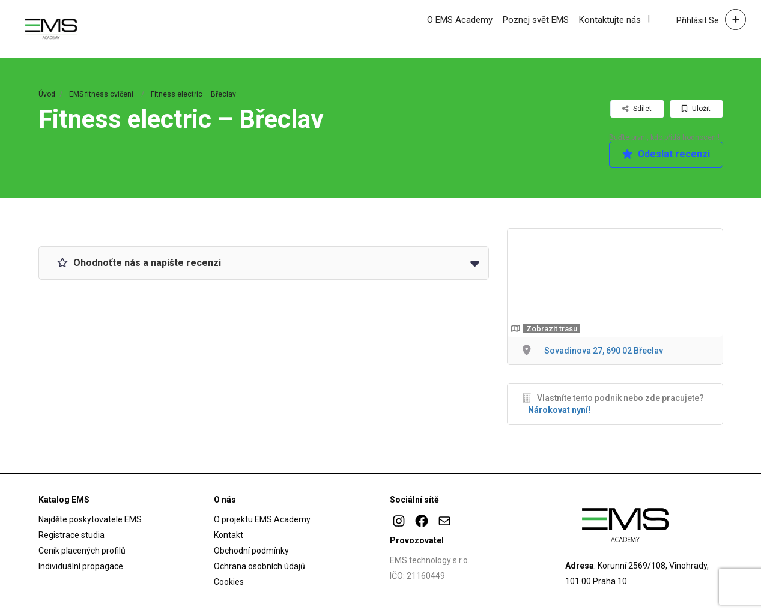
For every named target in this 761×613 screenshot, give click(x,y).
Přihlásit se (697, 20)
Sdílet (637, 108)
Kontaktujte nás (610, 19)
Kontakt (228, 535)
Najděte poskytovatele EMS (90, 519)
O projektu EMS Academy (262, 519)
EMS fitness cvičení (101, 94)
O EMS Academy (460, 19)
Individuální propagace (80, 566)
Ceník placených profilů (82, 550)
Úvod (46, 94)
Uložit (696, 108)
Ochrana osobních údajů (259, 566)
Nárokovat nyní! (559, 410)
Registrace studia (71, 535)
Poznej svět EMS (536, 19)
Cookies (229, 582)
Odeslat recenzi (666, 154)
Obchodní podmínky (251, 550)
